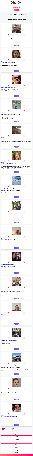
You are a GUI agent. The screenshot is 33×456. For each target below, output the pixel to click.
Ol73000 (2, 238)
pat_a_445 (2, 137)
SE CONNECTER (16, 10)
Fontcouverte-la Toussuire (16, 450)
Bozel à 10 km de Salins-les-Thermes (6, 188)
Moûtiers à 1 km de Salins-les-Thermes (7, 62)
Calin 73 (2, 289)
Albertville (16, 437)
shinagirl (2, 162)
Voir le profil (16, 45)
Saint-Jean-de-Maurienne (16, 441)
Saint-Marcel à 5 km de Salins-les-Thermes (7, 112)
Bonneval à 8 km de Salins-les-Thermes (7, 163)
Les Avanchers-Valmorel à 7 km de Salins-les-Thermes (9, 138)
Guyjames (2, 86)
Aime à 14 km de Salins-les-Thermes (6, 239)
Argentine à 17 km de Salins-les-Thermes (7, 315)
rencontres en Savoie (17, 432)
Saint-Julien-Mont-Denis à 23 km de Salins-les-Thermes (9, 365)
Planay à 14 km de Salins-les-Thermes (7, 264)
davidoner (2, 390)
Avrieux (16, 452)
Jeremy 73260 (3, 213)
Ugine (16, 442)
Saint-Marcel (16, 449)
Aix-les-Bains (16, 436)
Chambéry (16, 434)
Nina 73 (2, 61)
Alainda (2, 339)
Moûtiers (16, 444)
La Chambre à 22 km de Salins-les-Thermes (7, 340)
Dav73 (2, 36)
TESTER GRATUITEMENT (16, 7)
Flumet (16, 447)
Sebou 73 (2, 415)
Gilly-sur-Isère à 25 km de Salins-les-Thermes (8, 416)
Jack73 (2, 314)
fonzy (2, 263)
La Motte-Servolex (16, 439)
